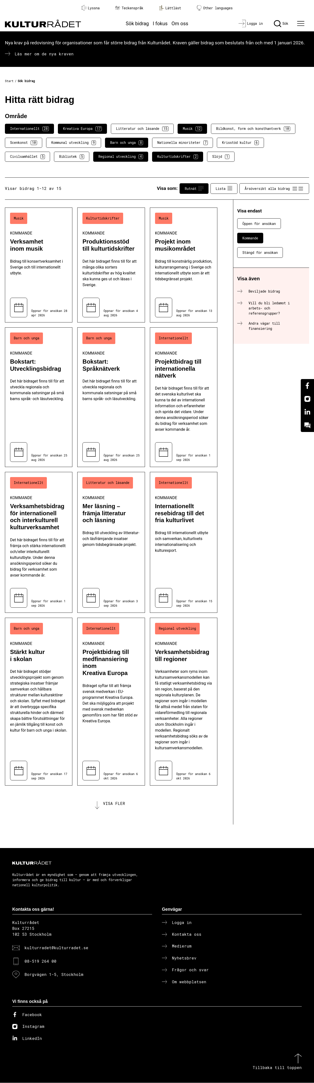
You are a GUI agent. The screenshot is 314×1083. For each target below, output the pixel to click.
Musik (192, 128)
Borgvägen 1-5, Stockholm (54, 974)
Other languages (215, 8)
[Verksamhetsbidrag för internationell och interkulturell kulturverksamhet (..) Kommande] (38, 542)
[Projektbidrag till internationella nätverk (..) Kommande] (183, 397)
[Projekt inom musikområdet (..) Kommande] (183, 265)
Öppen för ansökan (259, 223)
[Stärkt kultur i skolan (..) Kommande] (38, 702)
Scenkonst (23, 142)
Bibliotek (71, 156)
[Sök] (281, 23)
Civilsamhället (27, 156)
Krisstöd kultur (240, 142)
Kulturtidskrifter (177, 156)
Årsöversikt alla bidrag (274, 188)
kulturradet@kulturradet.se (56, 948)
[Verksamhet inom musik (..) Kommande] (38, 265)
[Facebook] (307, 385)
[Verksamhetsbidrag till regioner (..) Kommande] (183, 702)
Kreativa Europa (82, 128)
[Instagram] (307, 399)
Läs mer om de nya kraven (44, 53)
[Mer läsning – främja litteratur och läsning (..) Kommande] (111, 542)
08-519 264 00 (40, 961)
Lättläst (170, 7)
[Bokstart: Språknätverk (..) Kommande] (111, 397)
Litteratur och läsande (142, 128)
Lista (224, 188)
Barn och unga (126, 142)
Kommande (250, 238)
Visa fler (114, 803)
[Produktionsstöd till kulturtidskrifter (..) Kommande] (111, 265)
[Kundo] (307, 425)
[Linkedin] (307, 412)
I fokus (160, 23)
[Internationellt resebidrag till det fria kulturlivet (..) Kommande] (183, 542)
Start (9, 81)
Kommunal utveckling (73, 142)
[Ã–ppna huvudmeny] (301, 23)
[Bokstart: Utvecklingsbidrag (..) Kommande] (38, 397)
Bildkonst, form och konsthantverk (253, 128)
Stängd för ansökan (260, 252)
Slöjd (220, 156)
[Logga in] (250, 23)
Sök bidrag (137, 23)
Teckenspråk (129, 8)
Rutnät (194, 188)
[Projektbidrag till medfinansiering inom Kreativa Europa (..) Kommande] (111, 702)
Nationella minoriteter (182, 142)
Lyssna (90, 8)
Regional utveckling (120, 156)
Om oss (179, 23)
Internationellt (29, 128)
